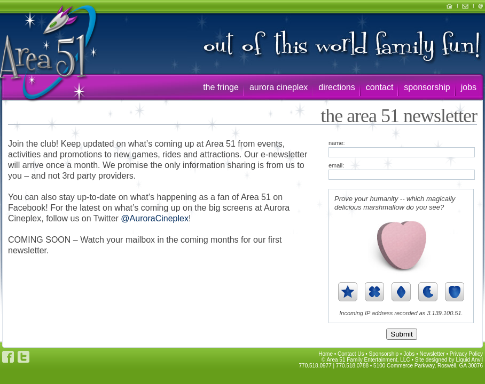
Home (325, 354)
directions (336, 87)
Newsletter (431, 354)
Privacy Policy (466, 354)
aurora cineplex (278, 87)
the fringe (221, 87)
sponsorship (427, 87)
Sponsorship (384, 354)
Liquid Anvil (469, 360)
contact (380, 87)
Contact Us (351, 354)
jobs (468, 87)
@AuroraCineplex (155, 218)
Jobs (408, 354)
